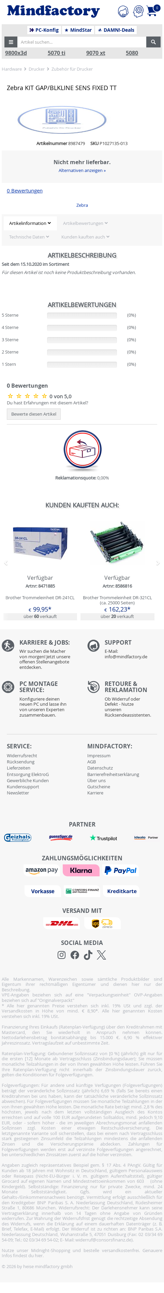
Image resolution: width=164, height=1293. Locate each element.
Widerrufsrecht (22, 755)
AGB (91, 762)
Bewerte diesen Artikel (33, 414)
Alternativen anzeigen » (82, 170)
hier (39, 1255)
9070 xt (95, 53)
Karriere (95, 793)
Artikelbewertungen (83, 223)
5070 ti (56, 53)
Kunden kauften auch (83, 237)
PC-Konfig (44, 30)
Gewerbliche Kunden (28, 780)
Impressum (98, 755)
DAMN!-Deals (116, 30)
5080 (132, 53)
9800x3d (16, 53)
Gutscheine (98, 787)
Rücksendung (20, 762)
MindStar (78, 30)
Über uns (96, 780)
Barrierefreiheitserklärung (113, 774)
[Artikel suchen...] (81, 42)
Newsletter (18, 793)
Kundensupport (23, 787)
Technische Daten (27, 237)
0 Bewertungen (25, 190)
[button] (10, 42)
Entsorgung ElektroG (28, 774)
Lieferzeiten (18, 768)
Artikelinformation (27, 223)
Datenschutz (100, 768)
